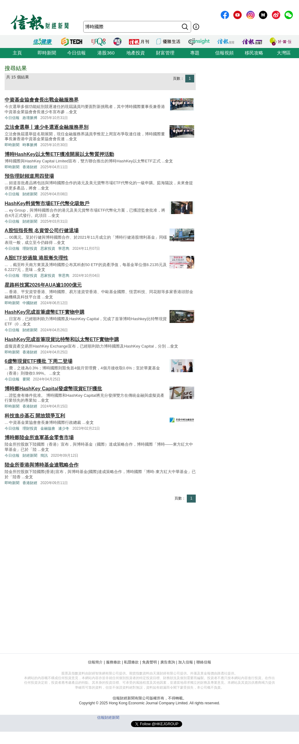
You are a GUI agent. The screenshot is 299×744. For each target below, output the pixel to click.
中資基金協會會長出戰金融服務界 (42, 99)
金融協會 (47, 428)
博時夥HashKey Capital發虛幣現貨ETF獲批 (53, 388)
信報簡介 (95, 662)
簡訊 (44, 455)
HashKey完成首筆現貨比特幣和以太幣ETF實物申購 (62, 339)
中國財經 (30, 303)
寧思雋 (63, 248)
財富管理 (165, 52)
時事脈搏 (30, 145)
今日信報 (76, 52)
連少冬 (63, 428)
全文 (73, 111)
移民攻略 (254, 52)
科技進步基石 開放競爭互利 (35, 415)
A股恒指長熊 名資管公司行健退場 (42, 230)
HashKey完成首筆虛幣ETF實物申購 (44, 312)
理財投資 (30, 248)
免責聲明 (149, 662)
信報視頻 (224, 52)
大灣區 (284, 52)
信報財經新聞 (108, 717)
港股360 (105, 52)
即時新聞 (47, 52)
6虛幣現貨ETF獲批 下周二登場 (38, 361)
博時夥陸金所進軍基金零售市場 (39, 437)
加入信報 (185, 662)
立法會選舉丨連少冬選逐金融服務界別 (46, 127)
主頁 (17, 52)
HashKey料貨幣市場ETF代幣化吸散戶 (47, 203)
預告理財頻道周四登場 (29, 176)
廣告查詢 (167, 662)
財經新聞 (30, 194)
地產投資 (135, 52)
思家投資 (47, 248)
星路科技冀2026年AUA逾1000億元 (43, 285)
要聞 (26, 379)
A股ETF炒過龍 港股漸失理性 (36, 258)
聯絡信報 (203, 662)
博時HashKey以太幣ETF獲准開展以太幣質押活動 (59, 154)
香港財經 (30, 167)
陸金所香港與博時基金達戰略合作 (42, 464)
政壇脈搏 (30, 118)
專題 (194, 52)
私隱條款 (131, 662)
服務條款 (113, 662)
